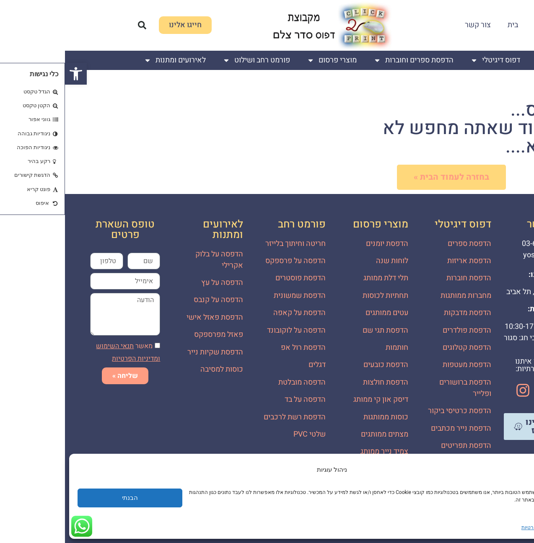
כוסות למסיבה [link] (156, 369)
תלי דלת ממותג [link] (320, 278)
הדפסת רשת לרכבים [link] (230, 417)
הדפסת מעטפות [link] (402, 364)
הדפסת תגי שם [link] (320, 330)
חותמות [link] (332, 347)
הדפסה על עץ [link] (157, 282)
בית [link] (448, 25)
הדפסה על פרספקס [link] (230, 260)
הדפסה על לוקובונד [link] (231, 330)
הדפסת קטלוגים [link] (402, 347)
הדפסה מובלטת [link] (237, 382)
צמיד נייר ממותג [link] (319, 451)
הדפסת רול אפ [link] (238, 347)
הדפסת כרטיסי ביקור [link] (394, 410)
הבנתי (65, 498)
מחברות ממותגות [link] (401, 295)
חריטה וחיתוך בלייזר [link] (230, 243)
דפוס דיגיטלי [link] (430, 60)
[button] (77, 25)
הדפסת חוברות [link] (403, 278)
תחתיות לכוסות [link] (320, 295)
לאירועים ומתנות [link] (110, 60)
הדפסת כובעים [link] (320, 364)
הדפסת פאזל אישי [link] (150, 317)
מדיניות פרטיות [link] (472, 527)
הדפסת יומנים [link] (322, 243)
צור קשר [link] (413, 25)
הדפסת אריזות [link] (404, 260)
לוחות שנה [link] (327, 260)
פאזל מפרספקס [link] (153, 334)
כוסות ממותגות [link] (320, 417)
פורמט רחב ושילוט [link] (191, 60)
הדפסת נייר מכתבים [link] (396, 428)
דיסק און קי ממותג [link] (315, 399)
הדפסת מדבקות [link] (402, 312)
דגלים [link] (252, 364)
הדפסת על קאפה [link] (234, 312)
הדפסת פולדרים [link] (402, 330)
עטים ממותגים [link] (322, 312)
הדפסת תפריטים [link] (401, 445)
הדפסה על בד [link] (240, 399)
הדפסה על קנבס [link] (153, 299)
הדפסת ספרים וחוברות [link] (348, 60)
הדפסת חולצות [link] (320, 382)
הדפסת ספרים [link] (404, 243)
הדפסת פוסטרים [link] (235, 278)
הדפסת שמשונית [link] (235, 295)
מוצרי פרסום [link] (267, 60)
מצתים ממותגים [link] (319, 434)
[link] (11, 74)
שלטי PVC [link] (244, 434)
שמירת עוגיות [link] (507, 527)
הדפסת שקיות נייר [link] (150, 352)
